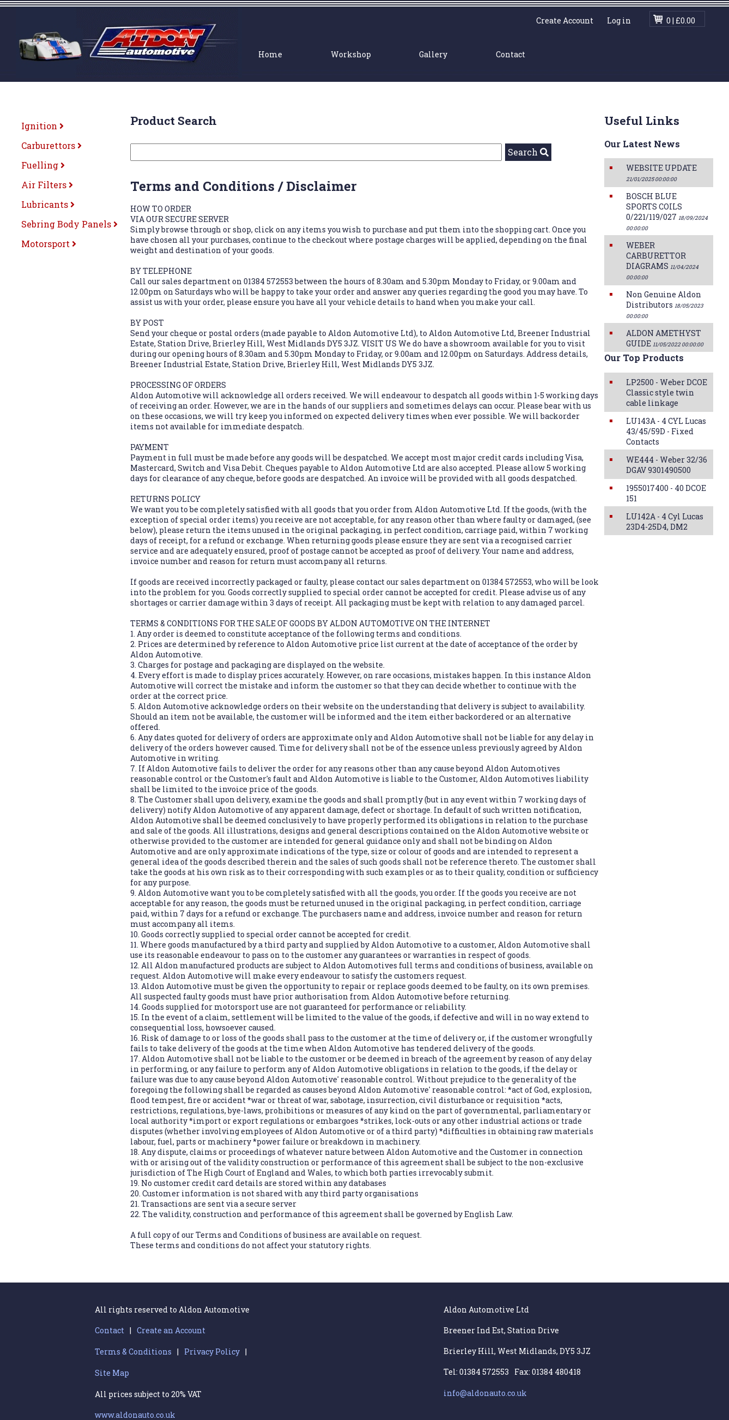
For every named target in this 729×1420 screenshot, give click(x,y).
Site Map (112, 1373)
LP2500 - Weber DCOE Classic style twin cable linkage (666, 392)
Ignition (42, 125)
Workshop (351, 54)
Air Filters (47, 184)
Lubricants (48, 204)
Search (528, 152)
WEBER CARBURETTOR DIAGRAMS (662, 260)
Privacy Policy (212, 1351)
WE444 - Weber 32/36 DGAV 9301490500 (666, 464)
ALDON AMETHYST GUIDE (664, 338)
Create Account (564, 20)
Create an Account (171, 1330)
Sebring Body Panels (69, 224)
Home (270, 54)
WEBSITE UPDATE (661, 173)
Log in (619, 20)
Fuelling (43, 165)
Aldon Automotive (129, 42)
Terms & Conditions (133, 1351)
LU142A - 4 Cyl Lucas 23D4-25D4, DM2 (664, 521)
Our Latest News (642, 143)
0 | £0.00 (680, 20)
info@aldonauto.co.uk (485, 1393)
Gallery (433, 54)
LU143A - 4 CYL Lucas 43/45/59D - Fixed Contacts (666, 431)
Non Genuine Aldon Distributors (664, 304)
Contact (510, 54)
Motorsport (48, 243)
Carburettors (51, 145)
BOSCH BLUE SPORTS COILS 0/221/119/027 (667, 211)
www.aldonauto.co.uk (135, 1415)
